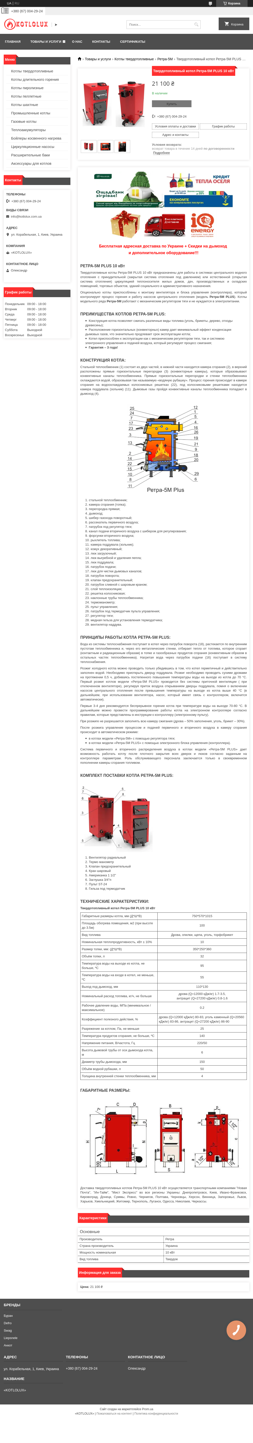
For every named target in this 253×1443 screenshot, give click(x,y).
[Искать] (196, 24)
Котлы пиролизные (27, 88)
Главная (13, 41)
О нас (77, 41)
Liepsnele (11, 1338)
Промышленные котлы (30, 113)
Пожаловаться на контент (114, 1413)
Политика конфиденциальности (156, 1413)
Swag (8, 1330)
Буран (8, 1316)
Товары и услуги (45, 41)
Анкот (8, 1345)
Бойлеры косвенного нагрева (36, 138)
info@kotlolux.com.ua (26, 216)
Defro (8, 1323)
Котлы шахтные (24, 105)
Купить (172, 104)
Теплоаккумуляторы (28, 130)
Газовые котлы (24, 121)
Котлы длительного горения (35, 79)
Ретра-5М (165, 59)
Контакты (101, 41)
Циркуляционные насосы (32, 146)
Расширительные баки (30, 155)
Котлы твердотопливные (134, 59)
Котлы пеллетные (26, 96)
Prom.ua (147, 1409)
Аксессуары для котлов (31, 163)
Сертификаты (132, 41)
